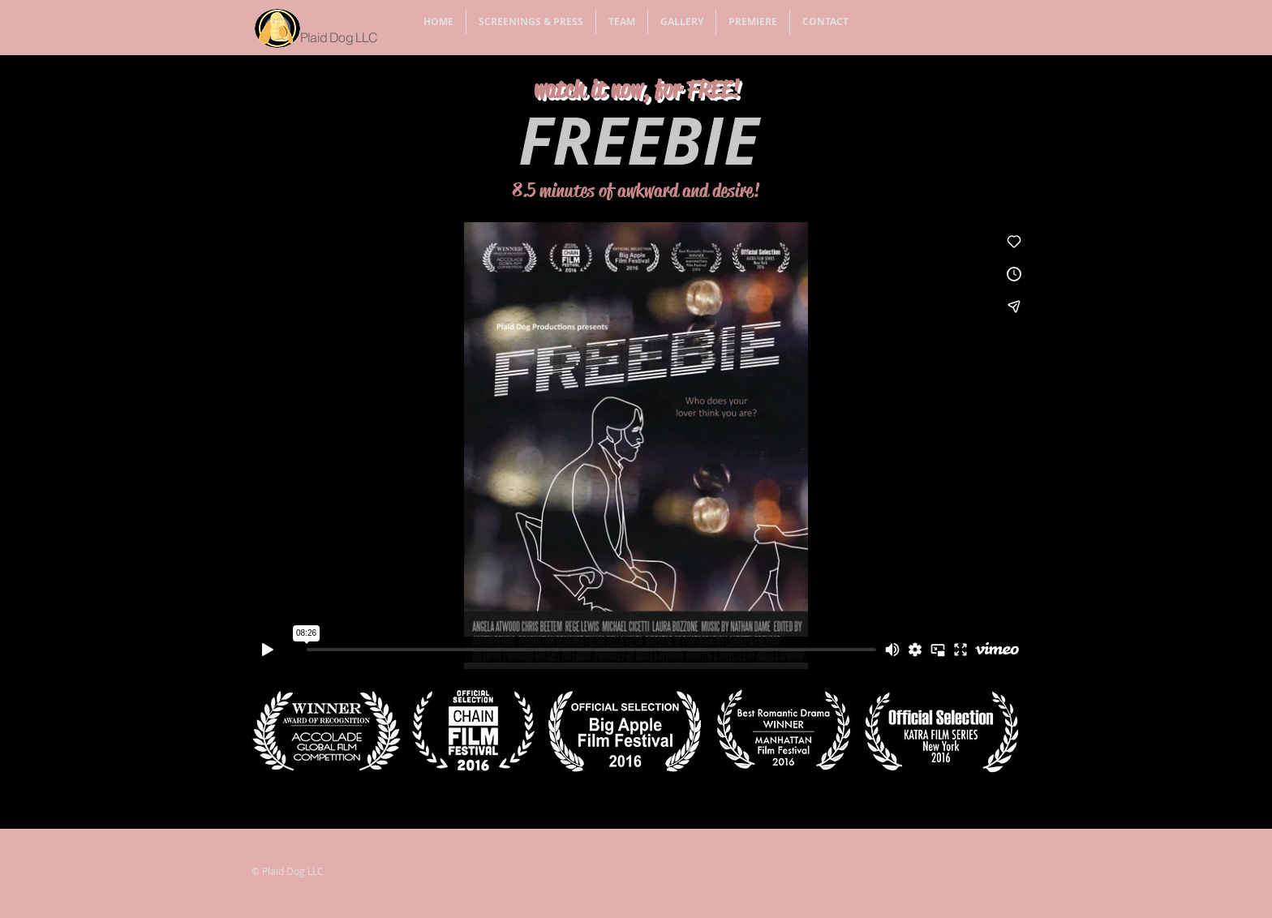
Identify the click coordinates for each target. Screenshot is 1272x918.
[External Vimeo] (636, 445)
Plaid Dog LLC (339, 37)
